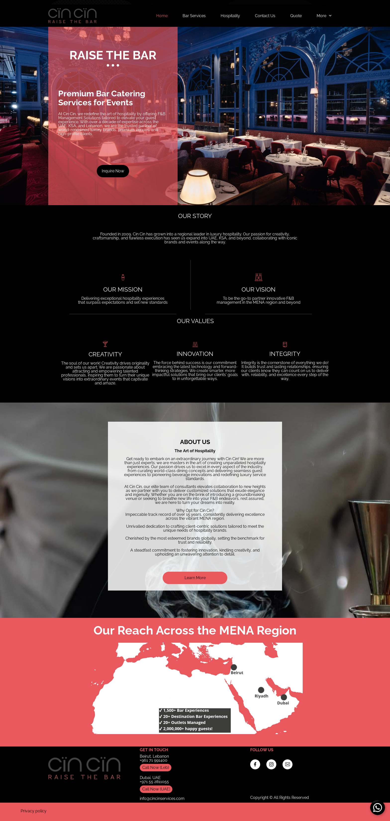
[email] (287, 764)
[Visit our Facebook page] (255, 764)
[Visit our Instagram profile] (271, 764)
